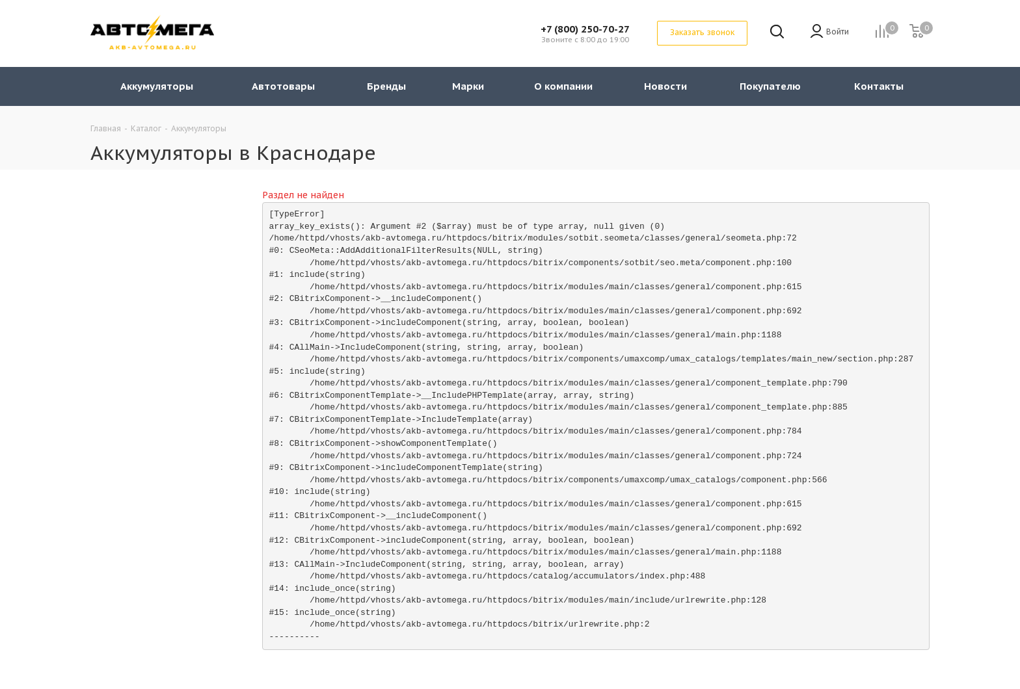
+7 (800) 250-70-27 (585, 29)
